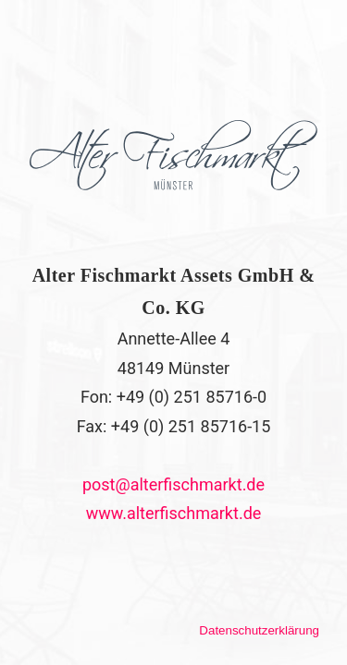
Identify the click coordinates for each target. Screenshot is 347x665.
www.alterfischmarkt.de (174, 513)
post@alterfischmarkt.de (173, 484)
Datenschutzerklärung (259, 630)
